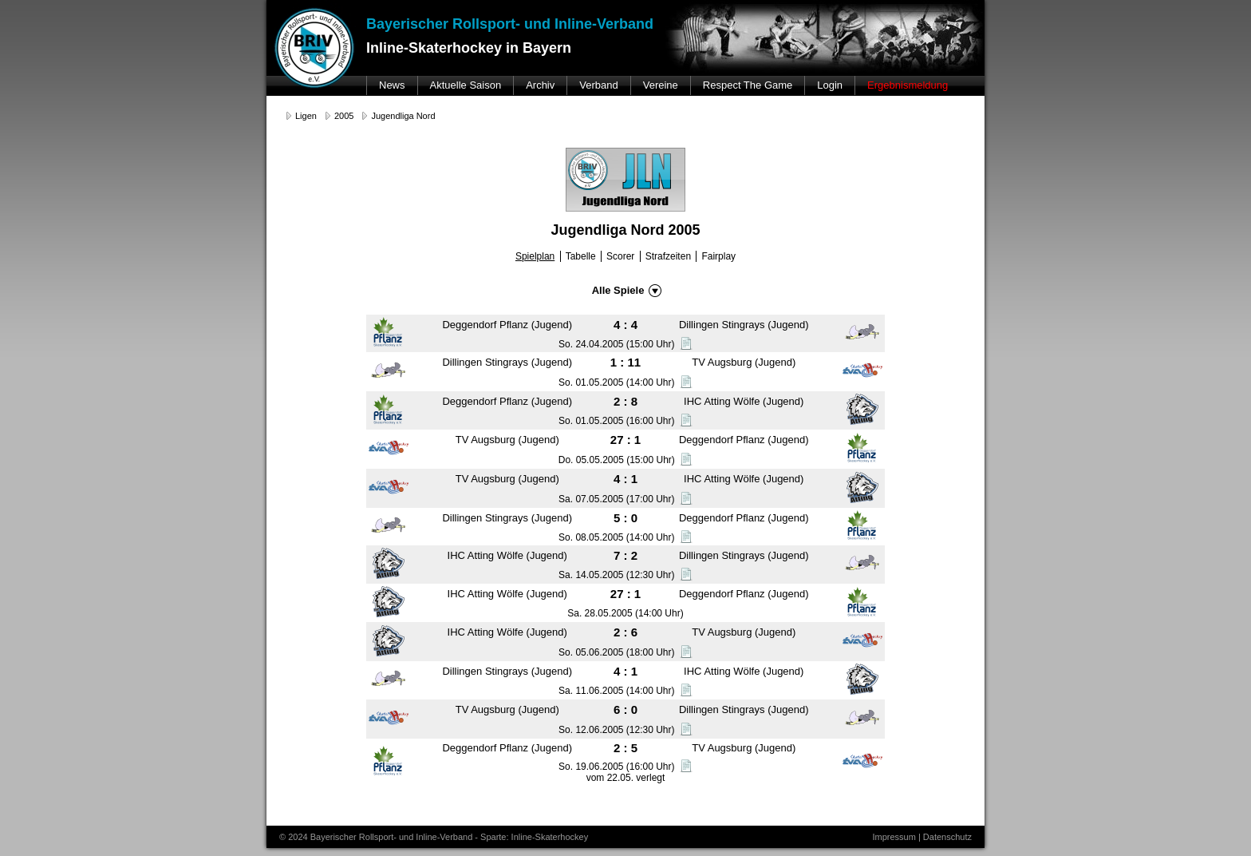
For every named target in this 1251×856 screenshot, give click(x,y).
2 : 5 (625, 748)
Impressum (893, 837)
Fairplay (718, 256)
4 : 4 (625, 324)
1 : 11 (625, 362)
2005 (343, 116)
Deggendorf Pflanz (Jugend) (507, 325)
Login (830, 85)
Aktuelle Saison (466, 85)
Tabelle (581, 256)
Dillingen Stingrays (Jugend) (744, 325)
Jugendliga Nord (403, 116)
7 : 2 (625, 555)
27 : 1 (625, 439)
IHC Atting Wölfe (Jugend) (743, 401)
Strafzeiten (668, 256)
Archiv (540, 85)
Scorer (620, 256)
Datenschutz (947, 837)
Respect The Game (747, 85)
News (392, 85)
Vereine (660, 85)
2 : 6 (625, 632)
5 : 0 (625, 518)
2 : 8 (625, 401)
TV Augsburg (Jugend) (743, 362)
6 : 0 (625, 709)
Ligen (306, 116)
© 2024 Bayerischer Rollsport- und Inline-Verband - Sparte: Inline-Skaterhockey (433, 837)
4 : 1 (625, 478)
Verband (598, 85)
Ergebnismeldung (907, 85)
